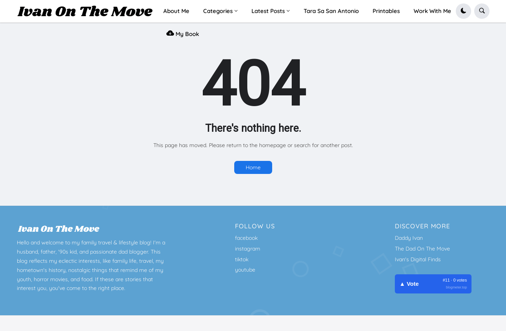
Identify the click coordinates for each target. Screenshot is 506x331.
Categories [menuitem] (218, 11)
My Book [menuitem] (182, 33)
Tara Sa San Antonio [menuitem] (331, 11)
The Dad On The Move (422, 248)
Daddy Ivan (409, 237)
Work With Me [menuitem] (432, 11)
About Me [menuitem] (176, 11)
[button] (463, 11)
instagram (247, 248)
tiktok (241, 259)
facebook (246, 237)
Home (253, 167)
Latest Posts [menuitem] (268, 11)
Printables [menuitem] (386, 11)
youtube (245, 269)
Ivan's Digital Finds (418, 259)
